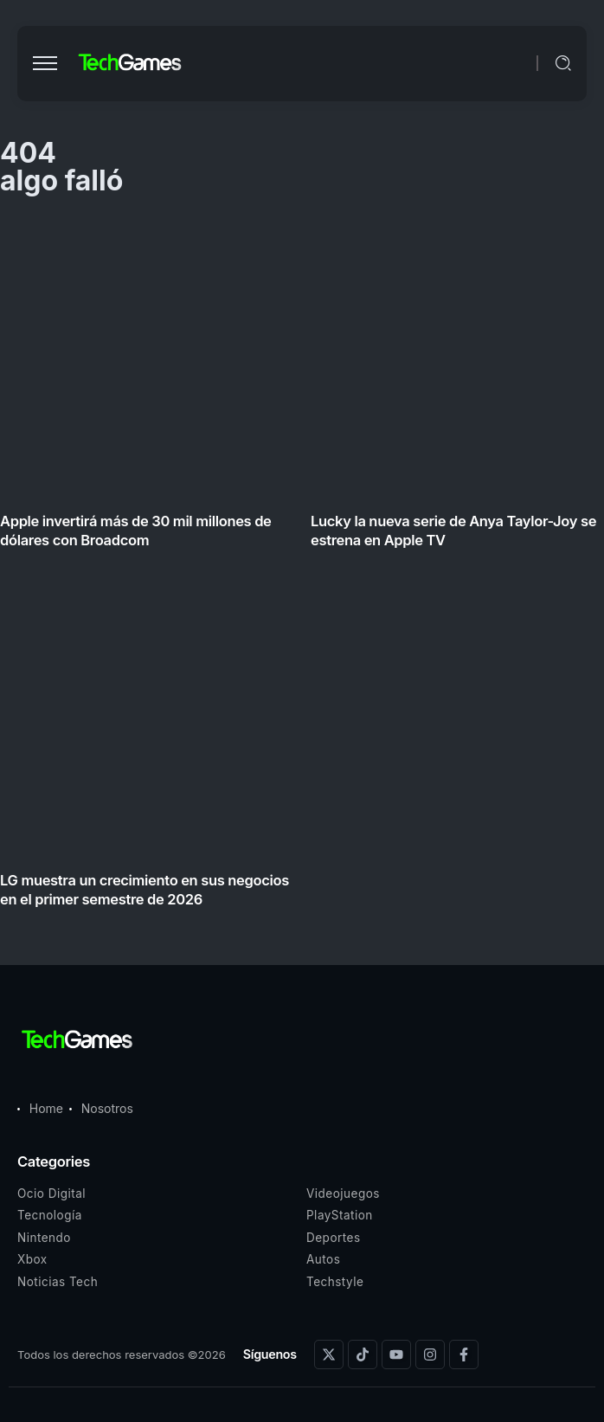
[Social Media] (329, 1354)
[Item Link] (302, 566)
